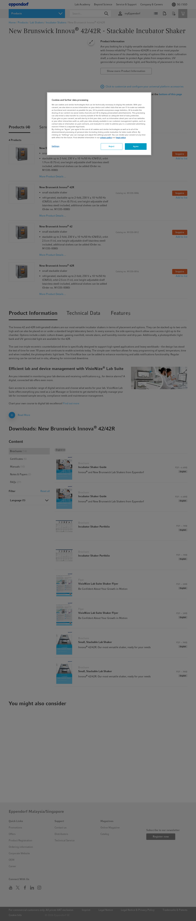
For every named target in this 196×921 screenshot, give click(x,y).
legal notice (121, 137)
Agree (136, 146)
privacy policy (106, 137)
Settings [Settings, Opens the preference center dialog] (55, 146)
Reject (111, 146)
